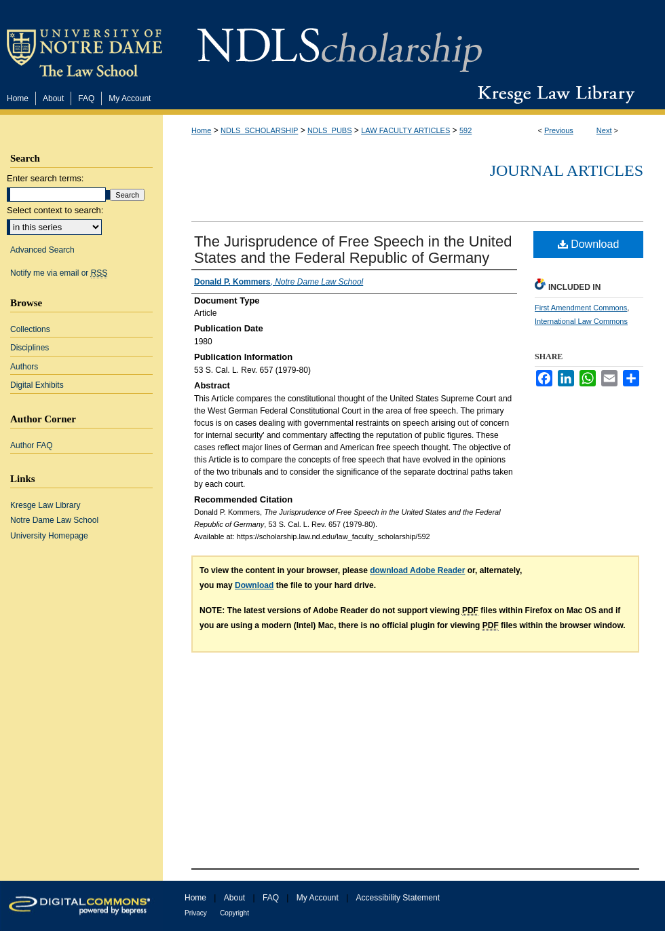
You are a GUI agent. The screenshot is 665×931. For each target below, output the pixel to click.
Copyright (234, 913)
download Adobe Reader (417, 570)
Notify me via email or (58, 273)
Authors (24, 366)
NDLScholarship (339, 42)
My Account (318, 897)
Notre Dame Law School (54, 520)
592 (465, 130)
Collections (30, 329)
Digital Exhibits (37, 385)
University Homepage (49, 536)
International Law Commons (581, 321)
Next (604, 130)
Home (201, 130)
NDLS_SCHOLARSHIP (259, 130)
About (234, 897)
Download (589, 244)
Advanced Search (42, 250)
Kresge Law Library (553, 94)
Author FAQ (31, 445)
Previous (558, 130)
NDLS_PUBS (329, 130)
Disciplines (29, 347)
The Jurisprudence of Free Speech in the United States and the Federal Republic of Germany (353, 249)
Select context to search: (55, 210)
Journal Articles (566, 170)
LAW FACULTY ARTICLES (405, 130)
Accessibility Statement (398, 897)
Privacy (196, 913)
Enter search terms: (45, 178)
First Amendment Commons (581, 308)
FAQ (271, 897)
